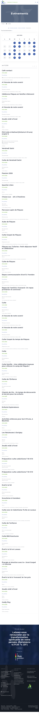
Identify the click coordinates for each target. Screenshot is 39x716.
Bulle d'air (16, 688)
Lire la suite (19, 652)
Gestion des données (18, 713)
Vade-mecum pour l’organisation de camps (32, 681)
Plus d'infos (4, 77)
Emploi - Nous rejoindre (5, 713)
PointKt (15, 682)
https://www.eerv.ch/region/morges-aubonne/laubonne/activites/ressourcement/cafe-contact (16, 79)
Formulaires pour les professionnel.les (31, 676)
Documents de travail (5, 712)
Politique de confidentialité (6, 711)
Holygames (16, 679)
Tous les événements (6, 30)
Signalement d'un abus (6, 699)
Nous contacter (6, 695)
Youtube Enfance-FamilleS (18, 677)
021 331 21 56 (5, 690)
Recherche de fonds (31, 685)
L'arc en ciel (16, 685)
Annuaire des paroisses (14, 712)
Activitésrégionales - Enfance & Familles (8, 144)
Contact (12, 713)
